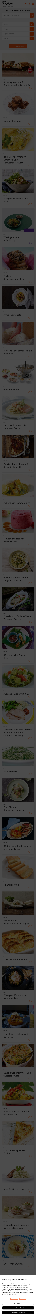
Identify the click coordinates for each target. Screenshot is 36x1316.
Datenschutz (14, 1299)
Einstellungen (18, 1303)
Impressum (22, 1299)
